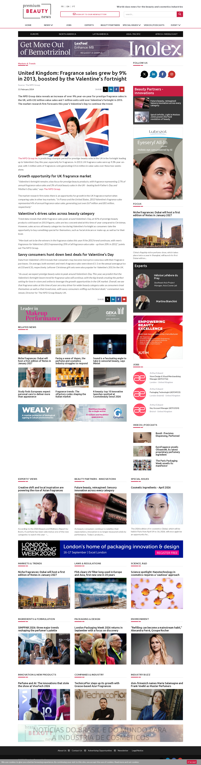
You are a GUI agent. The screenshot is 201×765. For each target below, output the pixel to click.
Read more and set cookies (126, 762)
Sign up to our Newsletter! (90, 14)
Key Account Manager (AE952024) (164, 408)
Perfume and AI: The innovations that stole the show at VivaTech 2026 (43, 684)
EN (68, 6)
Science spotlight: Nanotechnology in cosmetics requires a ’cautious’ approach (155, 573)
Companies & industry (89, 674)
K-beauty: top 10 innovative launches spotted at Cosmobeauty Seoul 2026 (108, 394)
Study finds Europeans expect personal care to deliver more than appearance (34, 394)
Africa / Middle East (166, 34)
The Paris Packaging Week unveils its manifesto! (166, 463)
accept (192, 762)
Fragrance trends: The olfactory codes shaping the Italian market (71, 394)
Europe (35, 34)
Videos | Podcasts (154, 25)
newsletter (123, 750)
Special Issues (140, 478)
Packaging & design (87, 619)
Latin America (100, 34)
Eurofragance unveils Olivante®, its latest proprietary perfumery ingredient (168, 451)
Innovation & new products (37, 674)
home (28, 25)
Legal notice (137, 750)
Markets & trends (27, 63)
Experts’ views (27, 478)
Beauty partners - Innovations (149, 91)
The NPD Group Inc (28, 158)
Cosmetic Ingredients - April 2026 (151, 487)
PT (73, 6)
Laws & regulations (88, 563)
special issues (130, 25)
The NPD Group (52, 189)
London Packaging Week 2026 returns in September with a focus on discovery (99, 629)
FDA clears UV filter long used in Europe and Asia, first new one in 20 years (98, 573)
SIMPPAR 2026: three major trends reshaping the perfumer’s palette (38, 629)
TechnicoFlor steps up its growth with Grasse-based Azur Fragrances (97, 684)
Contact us (77, 750)
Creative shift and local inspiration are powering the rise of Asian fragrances (41, 489)
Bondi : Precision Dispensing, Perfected (167, 434)
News (47, 25)
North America (67, 34)
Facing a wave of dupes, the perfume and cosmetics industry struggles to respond (72, 361)
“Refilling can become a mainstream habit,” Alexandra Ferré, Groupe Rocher (156, 629)
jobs (68, 25)
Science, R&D (139, 563)
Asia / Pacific (133, 34)
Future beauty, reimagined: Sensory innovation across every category (96, 489)
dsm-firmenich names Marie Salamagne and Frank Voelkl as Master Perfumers (157, 684)
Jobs (136, 364)
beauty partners (110, 25)
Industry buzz (140, 674)
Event (174, 25)
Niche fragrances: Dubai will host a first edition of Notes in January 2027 (34, 361)
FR (62, 6)
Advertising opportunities (100, 750)
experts (89, 25)
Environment (140, 619)
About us (62, 750)
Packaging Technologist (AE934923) (165, 392)
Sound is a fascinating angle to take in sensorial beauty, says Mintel (109, 361)
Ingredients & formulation (36, 619)
